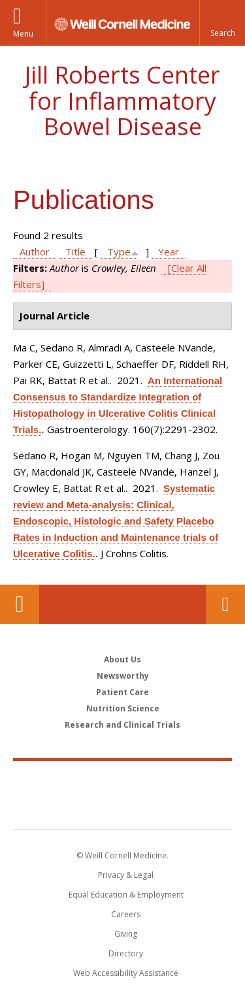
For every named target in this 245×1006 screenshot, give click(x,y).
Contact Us (225, 604)
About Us (122, 659)
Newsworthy (123, 675)
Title (75, 251)
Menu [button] (23, 33)
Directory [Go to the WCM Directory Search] (125, 953)
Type (119, 251)
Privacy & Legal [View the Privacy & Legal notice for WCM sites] (126, 875)
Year (168, 251)
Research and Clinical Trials (122, 724)
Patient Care (122, 692)
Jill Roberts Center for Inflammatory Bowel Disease (122, 100)
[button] (222, 23)
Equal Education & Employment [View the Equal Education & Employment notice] (126, 894)
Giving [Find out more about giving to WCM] (125, 933)
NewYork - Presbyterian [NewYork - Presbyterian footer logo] (122, 808)
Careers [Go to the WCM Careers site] (125, 914)
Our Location (19, 604)
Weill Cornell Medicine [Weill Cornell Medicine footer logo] (122, 780)
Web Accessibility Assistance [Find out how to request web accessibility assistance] (125, 973)
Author (35, 251)
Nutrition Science (122, 708)
